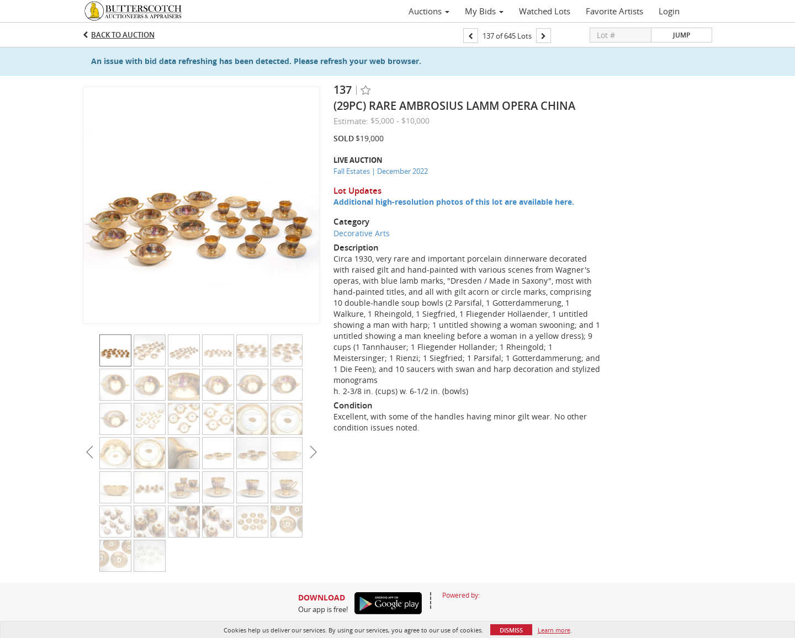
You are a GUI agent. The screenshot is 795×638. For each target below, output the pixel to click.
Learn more (554, 630)
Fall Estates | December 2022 (380, 171)
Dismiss (511, 630)
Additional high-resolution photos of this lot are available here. (453, 201)
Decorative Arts (361, 233)
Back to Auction (123, 35)
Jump (681, 35)
